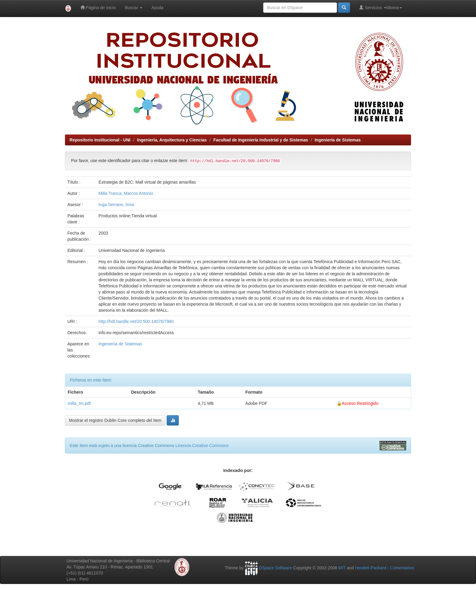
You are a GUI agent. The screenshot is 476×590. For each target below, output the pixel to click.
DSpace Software (275, 567)
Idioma (394, 7)
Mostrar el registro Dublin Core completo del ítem (115, 420)
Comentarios (402, 567)
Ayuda (157, 7)
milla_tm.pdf (79, 403)
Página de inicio (98, 7)
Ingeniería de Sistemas (337, 139)
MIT (341, 567)
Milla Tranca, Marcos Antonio (126, 193)
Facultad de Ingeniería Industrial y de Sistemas (260, 139)
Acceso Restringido (360, 403)
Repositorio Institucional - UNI (100, 139)
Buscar (133, 7)
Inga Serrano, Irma (116, 204)
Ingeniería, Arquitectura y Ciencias (172, 139)
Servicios (372, 7)
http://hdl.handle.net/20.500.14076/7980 (136, 321)
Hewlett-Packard (370, 567)
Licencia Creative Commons (202, 445)
